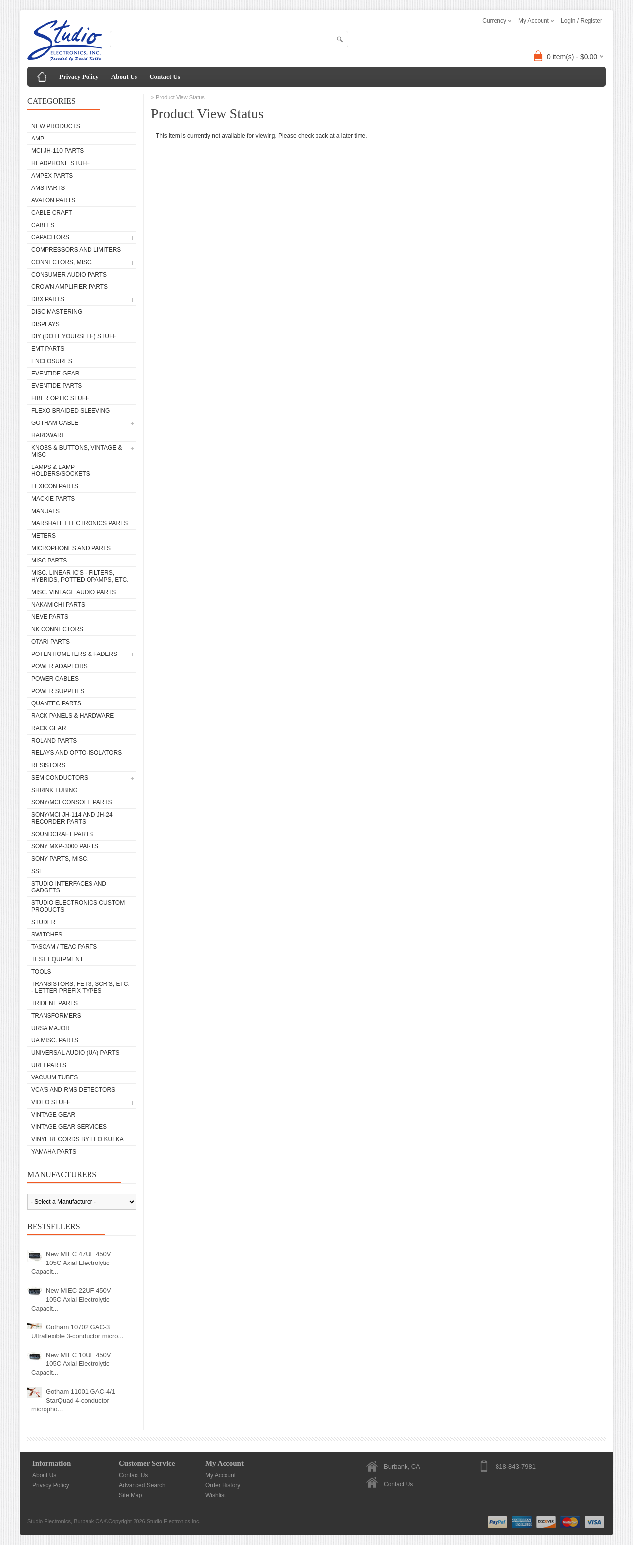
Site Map (130, 1495)
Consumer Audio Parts (69, 274)
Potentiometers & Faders (74, 654)
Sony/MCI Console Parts (71, 802)
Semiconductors (59, 777)
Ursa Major (50, 1028)
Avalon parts (53, 200)
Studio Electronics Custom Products (78, 906)
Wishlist (215, 1495)
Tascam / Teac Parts (64, 946)
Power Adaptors (59, 666)
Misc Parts (49, 560)
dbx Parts (47, 299)
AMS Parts (48, 188)
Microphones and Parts (71, 548)
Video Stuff (50, 1102)
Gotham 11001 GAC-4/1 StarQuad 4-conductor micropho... (73, 1400)
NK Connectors (57, 629)
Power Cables (55, 678)
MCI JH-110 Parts (57, 150)
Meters (43, 535)
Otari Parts (50, 641)
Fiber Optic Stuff (60, 398)
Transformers (56, 1015)
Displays (45, 324)
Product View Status (180, 97)
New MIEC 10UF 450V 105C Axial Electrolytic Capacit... (71, 1363)
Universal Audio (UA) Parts (75, 1052)
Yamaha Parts (53, 1151)
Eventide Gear (55, 373)
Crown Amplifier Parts (69, 286)
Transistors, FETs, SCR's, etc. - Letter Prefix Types (80, 987)
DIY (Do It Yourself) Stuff (74, 336)
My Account (220, 1475)
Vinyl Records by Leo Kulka (77, 1139)
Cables (42, 225)
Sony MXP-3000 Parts (64, 846)
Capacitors (50, 237)
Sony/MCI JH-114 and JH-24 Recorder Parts (72, 818)
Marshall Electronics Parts (79, 523)
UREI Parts (48, 1065)
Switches (46, 934)
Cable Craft (51, 212)
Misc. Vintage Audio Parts (73, 592)
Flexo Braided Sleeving (70, 410)
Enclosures (51, 361)
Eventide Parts (56, 385)
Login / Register (581, 20)
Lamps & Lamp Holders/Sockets (60, 470)
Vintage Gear (53, 1114)
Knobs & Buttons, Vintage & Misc (76, 451)
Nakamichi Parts (58, 604)
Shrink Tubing (54, 790)
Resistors (48, 765)
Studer (43, 922)
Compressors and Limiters (76, 249)
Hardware (48, 435)
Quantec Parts (56, 703)
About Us (124, 76)
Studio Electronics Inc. (174, 1521)
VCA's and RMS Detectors (73, 1089)
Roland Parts (54, 740)
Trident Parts (54, 1003)
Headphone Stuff (60, 163)
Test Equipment (57, 959)
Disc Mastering (56, 311)
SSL (37, 871)
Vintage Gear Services (69, 1127)
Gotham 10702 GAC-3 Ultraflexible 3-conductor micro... (77, 1331)
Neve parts (49, 616)
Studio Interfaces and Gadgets (68, 887)
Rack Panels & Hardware (72, 715)
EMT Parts (47, 348)
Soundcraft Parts (62, 834)
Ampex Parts (52, 175)
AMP (37, 138)
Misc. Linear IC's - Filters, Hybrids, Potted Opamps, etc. (79, 576)
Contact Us (164, 76)
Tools (41, 971)
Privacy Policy (79, 76)
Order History (222, 1485)
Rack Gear (48, 728)
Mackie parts (53, 498)
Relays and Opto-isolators (76, 752)
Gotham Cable (54, 423)
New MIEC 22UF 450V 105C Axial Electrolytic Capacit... (71, 1299)
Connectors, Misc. (62, 262)
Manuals (45, 511)
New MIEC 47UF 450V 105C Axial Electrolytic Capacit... (71, 1262)
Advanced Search (142, 1485)
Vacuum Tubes (54, 1077)
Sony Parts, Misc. (60, 858)
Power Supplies (57, 691)
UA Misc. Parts (54, 1040)
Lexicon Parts (54, 486)
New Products (55, 126)
